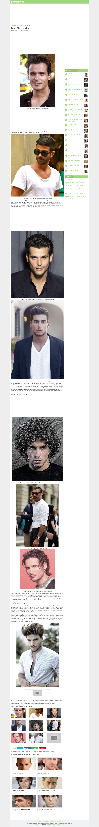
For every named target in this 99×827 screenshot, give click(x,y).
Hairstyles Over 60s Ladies (74, 160)
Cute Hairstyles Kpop (73, 170)
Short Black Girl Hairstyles (74, 94)
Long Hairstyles (68, 190)
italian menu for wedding (51, 751)
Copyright (46, 821)
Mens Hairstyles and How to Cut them (46, 790)
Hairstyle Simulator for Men (18, 790)
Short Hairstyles (69, 196)
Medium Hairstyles (80, 190)
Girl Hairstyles (68, 188)
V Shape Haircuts (72, 150)
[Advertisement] (49, 15)
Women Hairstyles (69, 199)
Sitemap (36, 821)
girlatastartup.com (53, 824)
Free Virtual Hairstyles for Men (45, 809)
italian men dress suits (26, 751)
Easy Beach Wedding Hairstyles (75, 109)
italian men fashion (34, 751)
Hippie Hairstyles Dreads (73, 129)
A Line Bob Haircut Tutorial (74, 155)
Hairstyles (78, 188)
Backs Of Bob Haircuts (73, 145)
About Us (56, 821)
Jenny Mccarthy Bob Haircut (74, 114)
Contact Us (41, 821)
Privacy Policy (61, 821)
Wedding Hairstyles (80, 196)
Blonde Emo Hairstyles (73, 140)
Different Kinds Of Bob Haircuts (75, 99)
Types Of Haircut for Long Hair (75, 124)
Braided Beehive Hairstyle (74, 135)
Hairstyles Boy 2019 (72, 74)
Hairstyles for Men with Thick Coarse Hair (21, 809)
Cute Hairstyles (68, 185)
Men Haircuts (68, 193)
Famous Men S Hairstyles (44, 772)
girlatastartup (17, 1)
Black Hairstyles (69, 180)
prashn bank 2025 (60, 824)
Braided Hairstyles (69, 182)
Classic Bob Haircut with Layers (75, 79)
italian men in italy (42, 751)
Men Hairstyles (15, 30)
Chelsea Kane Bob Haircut (74, 165)
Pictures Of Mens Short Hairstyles (19, 772)
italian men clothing (17, 751)
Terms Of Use (51, 821)
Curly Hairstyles (80, 182)
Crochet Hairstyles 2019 (73, 104)
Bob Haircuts (79, 180)
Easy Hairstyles (79, 185)
